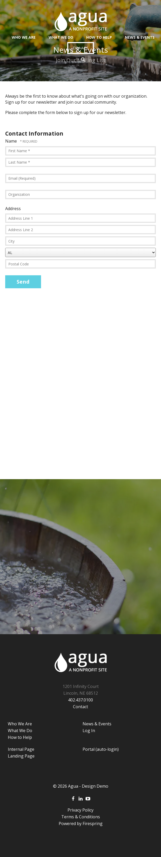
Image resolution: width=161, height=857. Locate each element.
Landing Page (21, 756)
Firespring (93, 823)
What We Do (61, 37)
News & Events (140, 37)
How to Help (20, 737)
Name (11, 141)
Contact (80, 706)
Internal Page (21, 749)
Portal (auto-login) (101, 749)
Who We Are (24, 37)
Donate (80, 47)
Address (13, 208)
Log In (89, 730)
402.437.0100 (80, 700)
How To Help (99, 37)
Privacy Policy (80, 810)
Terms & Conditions (80, 817)
